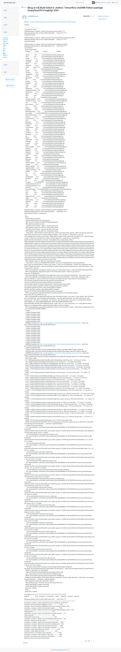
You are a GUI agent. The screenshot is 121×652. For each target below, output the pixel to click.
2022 (5, 65)
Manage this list (100, 2)
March (4, 54)
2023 (5, 32)
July (4, 46)
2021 (5, 72)
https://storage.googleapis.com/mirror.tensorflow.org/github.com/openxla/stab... (61, 353)
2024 (5, 25)
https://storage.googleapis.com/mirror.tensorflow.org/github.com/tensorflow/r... (61, 323)
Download (10, 85)
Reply (25, 642)
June (4, 48)
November (5, 39)
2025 (5, 17)
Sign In (108, 2)
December (5, 38)
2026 (5, 10)
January (5, 57)
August (5, 45)
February (5, 55)
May (4, 50)
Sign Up (115, 2)
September (6, 43)
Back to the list (102, 19)
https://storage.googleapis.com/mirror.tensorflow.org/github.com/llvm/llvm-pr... (61, 344)
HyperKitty (60, 650)
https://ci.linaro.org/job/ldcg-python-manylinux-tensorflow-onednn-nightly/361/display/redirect (51, 22)
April (4, 52)
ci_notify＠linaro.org (32, 16)
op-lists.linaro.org (9, 2)
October (5, 41)
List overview (10, 79)
